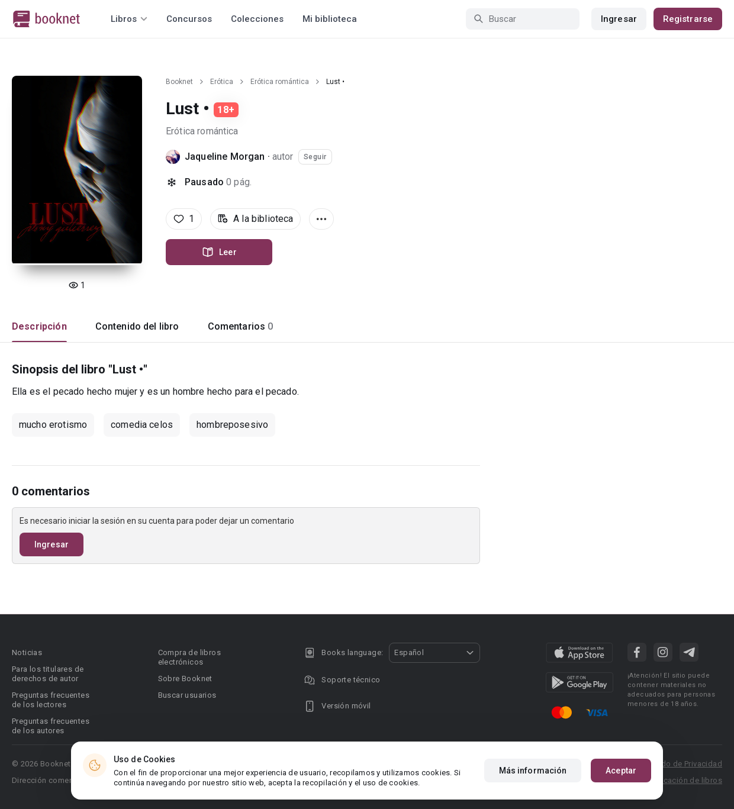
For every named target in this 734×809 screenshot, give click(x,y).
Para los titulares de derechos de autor (47, 674)
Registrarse (688, 19)
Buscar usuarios (187, 695)
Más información (533, 770)
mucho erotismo (53, 424)
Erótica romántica (279, 82)
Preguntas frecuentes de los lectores (50, 700)
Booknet (179, 82)
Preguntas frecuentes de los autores (50, 726)
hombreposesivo (232, 424)
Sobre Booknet (185, 678)
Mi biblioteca (329, 19)
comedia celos (142, 424)
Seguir (315, 157)
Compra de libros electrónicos (189, 657)
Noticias (27, 652)
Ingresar (619, 19)
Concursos (189, 19)
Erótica (221, 82)
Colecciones (257, 19)
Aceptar (621, 770)
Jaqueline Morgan (225, 156)
